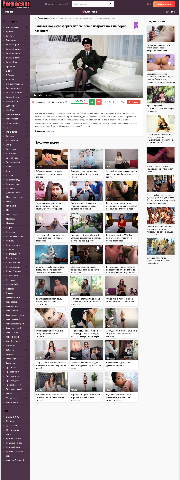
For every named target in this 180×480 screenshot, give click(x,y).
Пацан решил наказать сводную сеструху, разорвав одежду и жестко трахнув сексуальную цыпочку (86, 335)
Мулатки (10, 223)
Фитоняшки (11, 398)
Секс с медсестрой (15, 323)
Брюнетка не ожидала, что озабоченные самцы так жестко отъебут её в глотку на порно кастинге (121, 207)
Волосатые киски (14, 92)
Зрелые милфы (13, 162)
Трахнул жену (12, 376)
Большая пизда (13, 53)
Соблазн (10, 350)
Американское (13, 27)
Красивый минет (14, 447)
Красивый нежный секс (14, 453)
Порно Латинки (13, 262)
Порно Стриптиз (13, 271)
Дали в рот (11, 105)
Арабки (9, 31)
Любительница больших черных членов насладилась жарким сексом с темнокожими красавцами (86, 207)
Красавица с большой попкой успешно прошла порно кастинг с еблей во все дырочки (86, 238)
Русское (10, 293)
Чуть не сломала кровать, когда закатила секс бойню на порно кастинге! (51, 397)
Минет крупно (12, 214)
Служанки (10, 345)
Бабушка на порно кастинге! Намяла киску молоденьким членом (49, 174)
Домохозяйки (12, 123)
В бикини (10, 75)
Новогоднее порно (14, 236)
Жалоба (133, 102)
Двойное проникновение (13, 112)
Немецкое (10, 232)
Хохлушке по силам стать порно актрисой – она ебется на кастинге (121, 333)
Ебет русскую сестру (12, 432)
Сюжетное (11, 363)
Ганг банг (10, 421)
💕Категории (89, 11)
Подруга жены (12, 258)
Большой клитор (13, 49)
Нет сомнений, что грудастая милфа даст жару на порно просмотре (50, 238)
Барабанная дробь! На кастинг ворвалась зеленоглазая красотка (85, 397)
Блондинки (11, 40)
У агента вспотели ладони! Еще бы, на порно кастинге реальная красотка (86, 301)
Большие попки (13, 57)
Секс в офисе (12, 306)
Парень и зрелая (14, 245)
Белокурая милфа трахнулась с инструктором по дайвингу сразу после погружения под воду (50, 271)
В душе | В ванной (14, 84)
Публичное (11, 280)
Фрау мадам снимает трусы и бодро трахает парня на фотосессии (50, 301)
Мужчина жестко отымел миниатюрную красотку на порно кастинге (118, 397)
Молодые (10, 219)
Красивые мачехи (14, 443)
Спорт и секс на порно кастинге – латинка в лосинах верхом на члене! (51, 365)
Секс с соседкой (13, 328)
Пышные (10, 288)
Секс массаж (12, 310)
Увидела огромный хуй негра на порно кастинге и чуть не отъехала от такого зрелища (51, 206)
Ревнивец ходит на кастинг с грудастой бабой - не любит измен (85, 174)
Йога (8, 171)
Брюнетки (10, 66)
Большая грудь (13, 44)
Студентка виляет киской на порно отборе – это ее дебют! (121, 300)
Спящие (9, 354)
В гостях (10, 79)
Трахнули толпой (14, 389)
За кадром (11, 153)
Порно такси (12, 275)
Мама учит (11, 205)
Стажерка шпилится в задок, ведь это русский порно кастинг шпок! (86, 365)
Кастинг (50, 131)
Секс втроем (12, 302)
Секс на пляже (12, 336)
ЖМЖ (8, 144)
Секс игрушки (12, 118)
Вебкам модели (13, 88)
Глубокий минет (13, 97)
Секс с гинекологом (15, 315)
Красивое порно (13, 184)
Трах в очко (11, 367)
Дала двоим (12, 425)
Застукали (11, 149)
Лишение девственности (13, 190)
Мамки (9, 201)
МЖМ (8, 210)
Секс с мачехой (13, 319)
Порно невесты (13, 267)
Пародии (10, 249)
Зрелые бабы (12, 158)
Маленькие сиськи (14, 197)
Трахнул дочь (12, 380)
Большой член (12, 62)
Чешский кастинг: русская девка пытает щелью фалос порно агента (121, 174)
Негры (9, 227)
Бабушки (10, 36)
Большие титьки (13, 416)
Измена (9, 166)
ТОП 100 (170, 11)
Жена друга (11, 131)
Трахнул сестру (13, 384)
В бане (9, 70)
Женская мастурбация (12, 138)
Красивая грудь (13, 179)
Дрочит (9, 127)
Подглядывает (13, 253)
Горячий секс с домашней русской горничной (118, 364)
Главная (9, 11)
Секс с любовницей (15, 460)
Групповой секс (13, 101)
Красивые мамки (14, 438)
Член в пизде (12, 402)
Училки (9, 393)
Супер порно (12, 358)
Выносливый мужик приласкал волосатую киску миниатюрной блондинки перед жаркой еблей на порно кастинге (121, 271)
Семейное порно (13, 341)
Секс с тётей (12, 332)
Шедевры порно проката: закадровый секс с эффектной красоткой (85, 269)
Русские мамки (13, 297)
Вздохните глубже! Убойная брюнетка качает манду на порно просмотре (119, 238)
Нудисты (10, 240)
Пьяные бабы (12, 284)
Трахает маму (12, 371)
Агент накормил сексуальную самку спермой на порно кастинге (49, 333)
